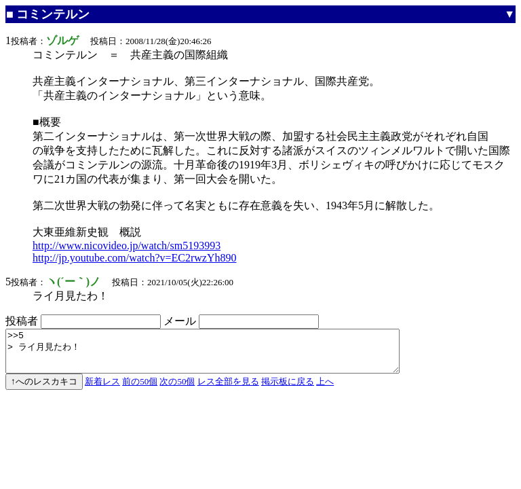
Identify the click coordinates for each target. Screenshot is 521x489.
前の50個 (139, 389)
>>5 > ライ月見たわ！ (226, 355)
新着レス (102, 389)
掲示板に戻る (287, 389)
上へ (325, 389)
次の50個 (177, 389)
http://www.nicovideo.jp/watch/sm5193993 (126, 245)
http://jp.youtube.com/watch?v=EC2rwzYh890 (135, 258)
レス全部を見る (228, 389)
